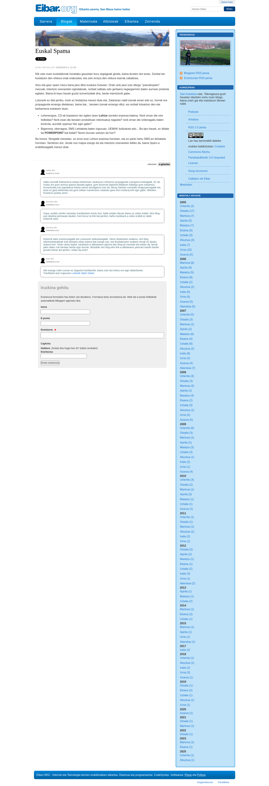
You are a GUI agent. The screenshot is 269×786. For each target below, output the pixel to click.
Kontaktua (223, 782)
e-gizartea (164, 164)
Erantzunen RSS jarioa (198, 78)
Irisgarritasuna (205, 782)
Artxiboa (193, 119)
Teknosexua (187, 34)
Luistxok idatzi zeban (82, 273)
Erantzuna (48, 329)
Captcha (45, 343)
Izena (44, 307)
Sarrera (46, 21)
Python (201, 774)
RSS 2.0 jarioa (197, 127)
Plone (188, 774)
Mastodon (186, 184)
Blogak (66, 21)
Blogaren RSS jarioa (196, 73)
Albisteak (110, 21)
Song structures (198, 170)
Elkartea (132, 21)
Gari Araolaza (188, 93)
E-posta (45, 318)
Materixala (88, 21)
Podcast (193, 111)
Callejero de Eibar (199, 178)
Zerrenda (152, 21)
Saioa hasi (227, 2)
